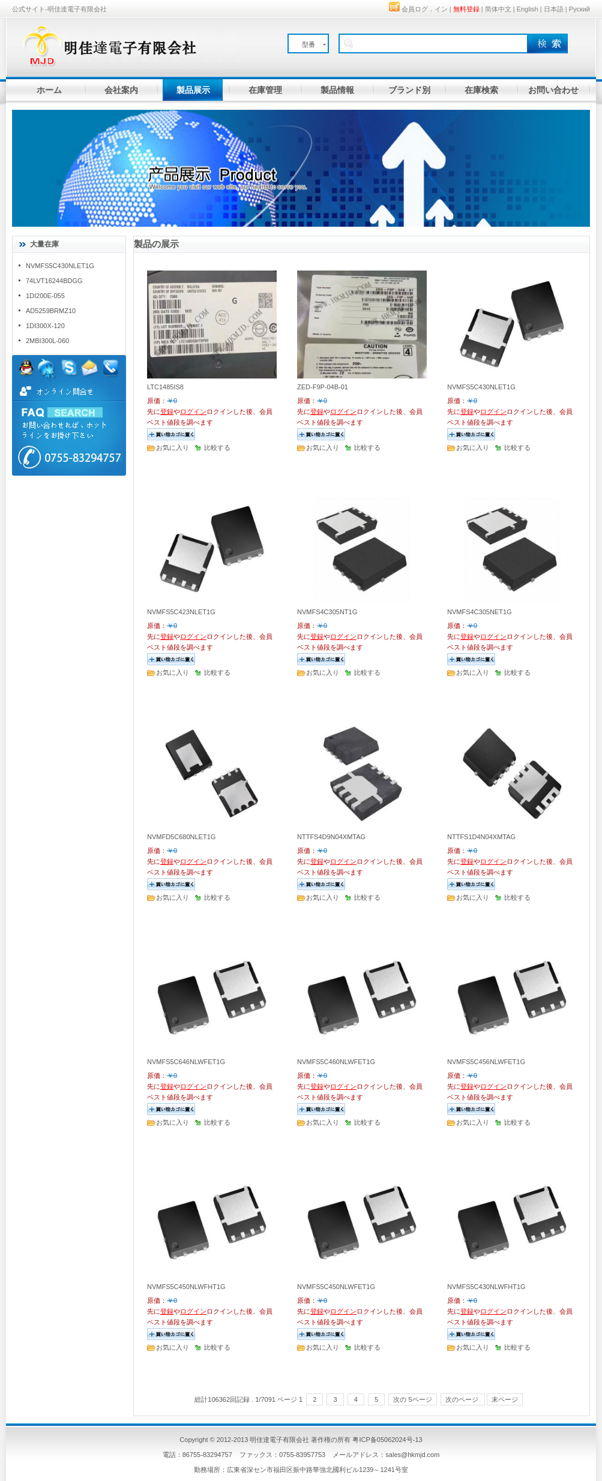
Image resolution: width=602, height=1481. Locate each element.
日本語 (554, 9)
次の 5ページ (412, 1399)
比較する (217, 447)
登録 (166, 411)
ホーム (49, 90)
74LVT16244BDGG (54, 280)
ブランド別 (409, 90)
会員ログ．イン (425, 9)
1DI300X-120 (45, 325)
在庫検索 (481, 90)
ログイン (193, 411)
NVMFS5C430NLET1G (60, 265)
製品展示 (193, 90)
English (527, 9)
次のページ (462, 1399)
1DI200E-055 (45, 295)
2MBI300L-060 (47, 340)
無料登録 (466, 9)
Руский (579, 9)
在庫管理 (265, 90)
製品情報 (337, 90)
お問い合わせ (553, 90)
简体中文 (498, 9)
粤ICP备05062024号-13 (387, 1439)
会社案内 (121, 90)
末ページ (505, 1399)
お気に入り (172, 447)
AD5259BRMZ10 (51, 310)
